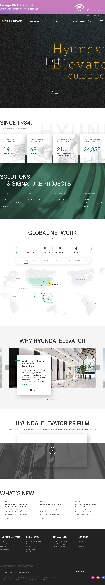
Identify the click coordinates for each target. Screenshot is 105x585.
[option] (52, 7)
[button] (86, 261)
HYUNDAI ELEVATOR (31, 21)
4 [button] (57, 399)
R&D (54, 549)
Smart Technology (58, 546)
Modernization (60, 199)
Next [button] (98, 61)
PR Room (3, 546)
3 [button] (54, 399)
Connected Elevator (35, 199)
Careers (3, 552)
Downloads (82, 546)
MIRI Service (32, 203)
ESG (63, 21)
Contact (101, 15)
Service (28, 546)
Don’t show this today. (97, 10)
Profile (2, 541)
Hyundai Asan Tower (59, 552)
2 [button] (52, 11)
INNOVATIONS (56, 21)
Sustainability (4, 549)
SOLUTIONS (45, 21)
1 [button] (47, 399)
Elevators (3, 199)
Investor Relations (6, 544)
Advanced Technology (60, 541)
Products (29, 544)
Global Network (84, 541)
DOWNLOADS (80, 21)
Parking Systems (6, 206)
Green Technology (58, 544)
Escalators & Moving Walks (10, 203)
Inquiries (82, 544)
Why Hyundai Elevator (33, 541)
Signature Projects (90, 15)
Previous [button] (6, 61)
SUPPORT (70, 21)
